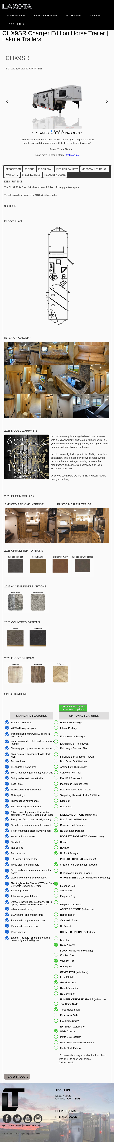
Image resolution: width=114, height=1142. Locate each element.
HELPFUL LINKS (17, 24)
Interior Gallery (67, 169)
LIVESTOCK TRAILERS (47, 15)
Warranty (11, 175)
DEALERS (95, 15)
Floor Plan (45, 169)
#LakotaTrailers (32, 1125)
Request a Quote (54, 175)
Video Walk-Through (95, 169)
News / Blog (63, 1096)
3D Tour (29, 169)
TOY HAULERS (73, 15)
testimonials (72, 155)
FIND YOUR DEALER (67, 1117)
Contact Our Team (67, 1098)
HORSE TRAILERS (17, 15)
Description (13, 169)
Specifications (31, 175)
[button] (6, 101)
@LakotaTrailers (11, 1125)
